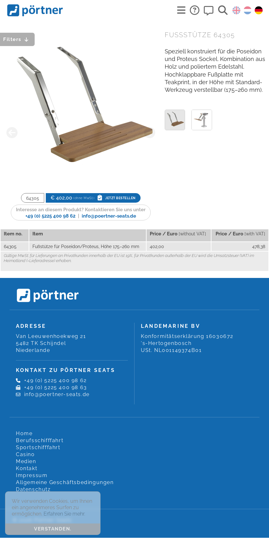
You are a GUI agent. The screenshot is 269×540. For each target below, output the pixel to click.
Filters (17, 39)
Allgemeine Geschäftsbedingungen (65, 482)
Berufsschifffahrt (39, 440)
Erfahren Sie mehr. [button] (64, 514)
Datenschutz (33, 489)
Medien (26, 461)
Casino (25, 454)
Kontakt (26, 468)
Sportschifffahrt (38, 447)
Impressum (31, 475)
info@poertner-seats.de (109, 216)
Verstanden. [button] (53, 529)
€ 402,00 (93, 198)
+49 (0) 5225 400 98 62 (50, 216)
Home (24, 433)
